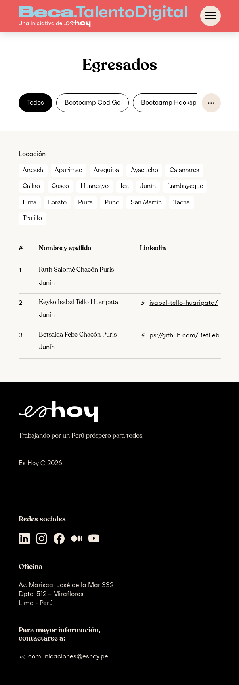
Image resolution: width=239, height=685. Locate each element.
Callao (31, 186)
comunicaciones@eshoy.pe (68, 656)
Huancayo (94, 186)
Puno (112, 202)
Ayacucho (144, 170)
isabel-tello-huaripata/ (183, 302)
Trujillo (32, 218)
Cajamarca (184, 170)
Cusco (60, 186)
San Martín (146, 202)
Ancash (33, 170)
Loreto (57, 202)
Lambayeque (185, 186)
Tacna (181, 202)
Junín (148, 186)
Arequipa (106, 170)
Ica (124, 186)
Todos (35, 102)
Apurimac (68, 170)
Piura (85, 202)
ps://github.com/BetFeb (184, 335)
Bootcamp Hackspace (174, 102)
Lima (29, 202)
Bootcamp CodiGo (92, 102)
